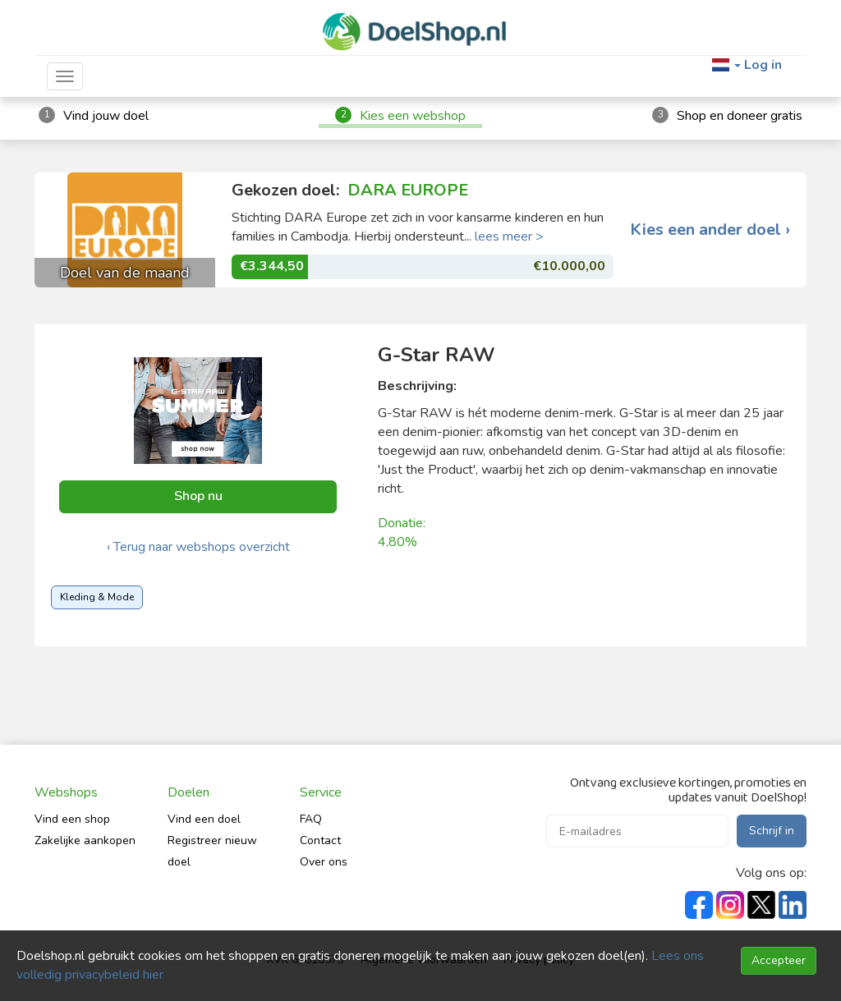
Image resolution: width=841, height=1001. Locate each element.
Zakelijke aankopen (85, 840)
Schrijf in (771, 830)
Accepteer (778, 960)
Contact (320, 840)
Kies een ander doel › (710, 230)
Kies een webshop (413, 116)
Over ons (323, 862)
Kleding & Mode (97, 597)
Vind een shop (72, 819)
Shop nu (198, 496)
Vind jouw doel (106, 116)
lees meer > (509, 236)
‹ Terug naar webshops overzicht (198, 547)
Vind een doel (204, 819)
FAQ (311, 819)
